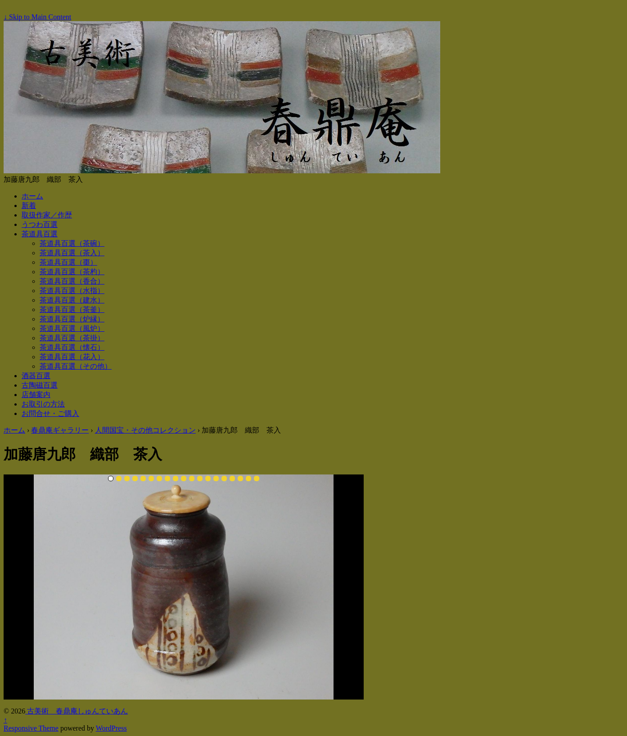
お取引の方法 (43, 404)
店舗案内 (36, 394)
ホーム (32, 196)
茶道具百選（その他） (76, 366)
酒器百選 (36, 375)
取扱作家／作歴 (47, 215)
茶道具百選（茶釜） (72, 309)
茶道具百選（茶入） (72, 253)
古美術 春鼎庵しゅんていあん (76, 711)
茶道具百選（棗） (68, 262)
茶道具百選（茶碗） (72, 243)
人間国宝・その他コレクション (145, 430)
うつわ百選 (40, 224)
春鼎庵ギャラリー (60, 430)
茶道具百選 (40, 234)
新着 (29, 205)
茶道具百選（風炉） (72, 328)
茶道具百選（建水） (72, 300)
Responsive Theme (31, 728)
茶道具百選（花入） (72, 357)
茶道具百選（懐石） (72, 347)
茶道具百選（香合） (72, 281)
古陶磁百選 (40, 385)
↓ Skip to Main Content (37, 17)
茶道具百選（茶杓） (72, 271)
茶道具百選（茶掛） (72, 338)
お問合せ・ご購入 (50, 413)
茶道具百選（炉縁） (72, 319)
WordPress (111, 728)
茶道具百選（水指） (72, 290)
